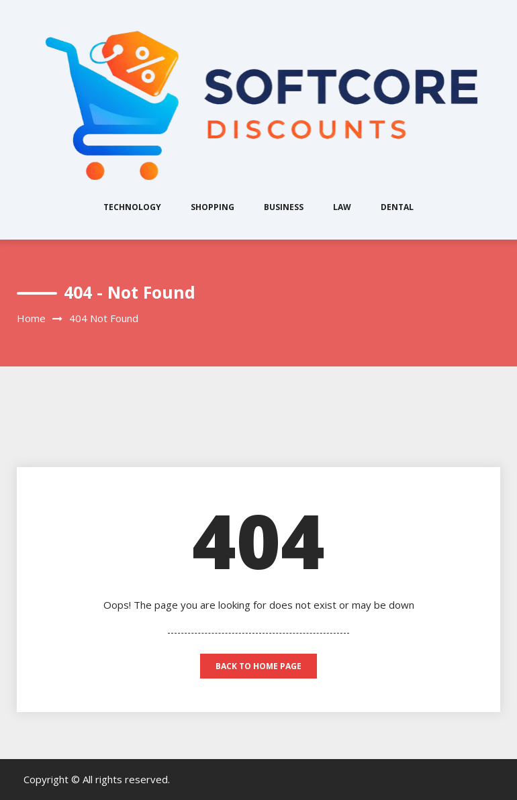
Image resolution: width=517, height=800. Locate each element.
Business (283, 207)
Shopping (212, 207)
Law (342, 207)
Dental (397, 207)
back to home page (258, 666)
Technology (132, 207)
